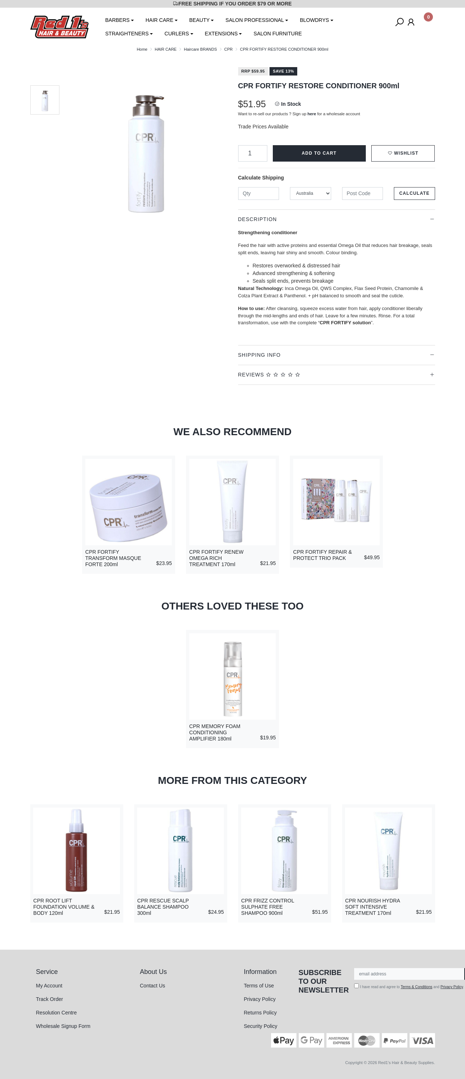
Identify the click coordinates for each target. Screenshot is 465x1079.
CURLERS (176, 33)
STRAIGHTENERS (127, 33)
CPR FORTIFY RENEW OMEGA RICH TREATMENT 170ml (216, 558)
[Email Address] (409, 974)
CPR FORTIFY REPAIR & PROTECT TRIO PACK (322, 555)
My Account (49, 986)
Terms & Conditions (417, 987)
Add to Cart (319, 153)
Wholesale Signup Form (63, 1026)
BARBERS (117, 20)
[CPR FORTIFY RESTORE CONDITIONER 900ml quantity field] (252, 153)
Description (257, 219)
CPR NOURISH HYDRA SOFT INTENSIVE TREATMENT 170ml (372, 907)
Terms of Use (259, 986)
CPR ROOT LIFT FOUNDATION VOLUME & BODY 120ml (63, 907)
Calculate (414, 193)
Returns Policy (260, 1013)
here (311, 114)
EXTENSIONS (221, 33)
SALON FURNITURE (277, 33)
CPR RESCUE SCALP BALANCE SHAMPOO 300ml (163, 907)
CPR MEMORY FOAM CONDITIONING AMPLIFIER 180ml (214, 732)
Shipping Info (259, 355)
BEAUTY (199, 20)
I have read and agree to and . (409, 986)
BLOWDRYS (314, 20)
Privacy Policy (260, 999)
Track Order (49, 999)
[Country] (310, 193)
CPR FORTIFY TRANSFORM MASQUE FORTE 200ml (113, 558)
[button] (403, 153)
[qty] (258, 193)
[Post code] (362, 193)
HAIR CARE (159, 20)
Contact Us (152, 986)
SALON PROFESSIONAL (254, 20)
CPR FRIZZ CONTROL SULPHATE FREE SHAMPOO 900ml (267, 907)
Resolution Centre (56, 1013)
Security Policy (261, 1026)
